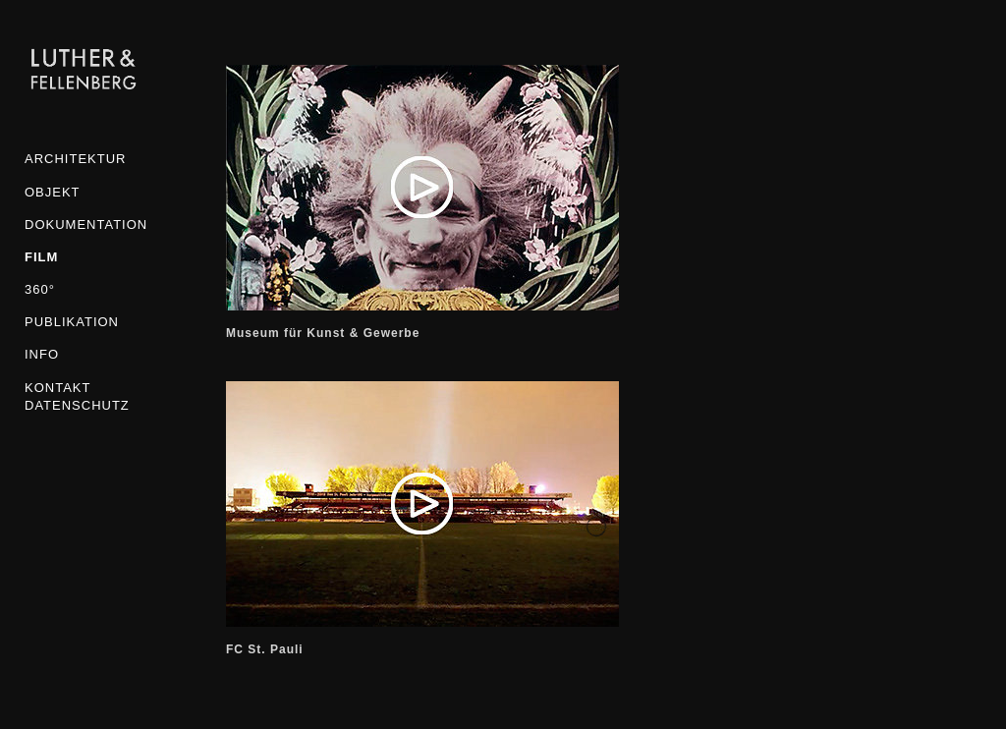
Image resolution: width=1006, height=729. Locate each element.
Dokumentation (83, 224)
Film (41, 257)
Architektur (75, 158)
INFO (42, 354)
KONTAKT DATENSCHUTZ (77, 396)
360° (40, 289)
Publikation (72, 321)
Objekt (53, 192)
